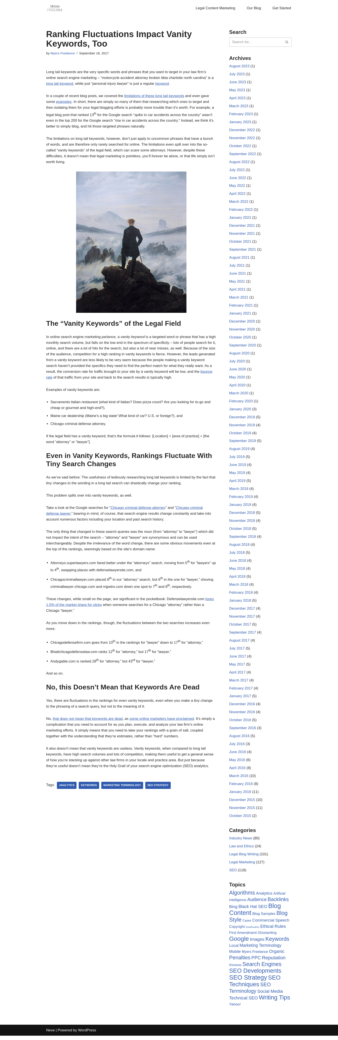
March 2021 (239, 299)
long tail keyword (60, 84)
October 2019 (240, 435)
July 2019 (237, 460)
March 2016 (239, 780)
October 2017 (240, 628)
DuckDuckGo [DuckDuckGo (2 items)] (252, 931)
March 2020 (239, 395)
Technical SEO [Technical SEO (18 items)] (243, 1002)
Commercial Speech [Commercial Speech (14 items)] (270, 924)
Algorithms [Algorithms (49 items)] (242, 898)
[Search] (255, 42)
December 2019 (242, 419)
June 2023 (237, 82)
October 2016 (240, 724)
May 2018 (237, 572)
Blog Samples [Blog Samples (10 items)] (263, 918)
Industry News (240, 843)
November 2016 (242, 716)
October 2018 (240, 532)
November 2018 (242, 524)
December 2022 (242, 131)
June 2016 (237, 756)
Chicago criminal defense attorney (138, 515)
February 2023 (241, 115)
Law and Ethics (241, 851)
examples (64, 102)
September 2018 (242, 540)
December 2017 (242, 612)
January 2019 (240, 508)
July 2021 (237, 267)
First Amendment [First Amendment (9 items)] (243, 938)
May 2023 (237, 90)
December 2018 (242, 516)
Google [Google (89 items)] (239, 943)
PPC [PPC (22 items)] (256, 962)
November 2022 (242, 139)
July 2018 (237, 556)
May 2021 (237, 283)
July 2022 (237, 171)
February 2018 (241, 596)
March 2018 (239, 588)
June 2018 (237, 564)
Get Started (281, 8)
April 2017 (237, 676)
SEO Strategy (158, 792)
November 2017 (242, 620)
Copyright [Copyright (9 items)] (237, 931)
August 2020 (239, 355)
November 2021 (242, 235)
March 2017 (239, 684)
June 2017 (237, 660)
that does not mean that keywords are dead (88, 726)
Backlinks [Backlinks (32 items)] (278, 904)
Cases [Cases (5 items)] (247, 925)
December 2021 (242, 227)
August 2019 (239, 451)
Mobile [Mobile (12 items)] (235, 956)
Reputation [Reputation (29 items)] (274, 962)
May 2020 (237, 379)
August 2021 (239, 259)
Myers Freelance (62, 53)
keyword (163, 84)
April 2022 (237, 195)
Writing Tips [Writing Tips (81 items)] (274, 1002)
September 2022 (242, 155)
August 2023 (239, 66)
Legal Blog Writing (244, 859)
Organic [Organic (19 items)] (277, 956)
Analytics (67, 792)
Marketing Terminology (123, 792)
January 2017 (240, 700)
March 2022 (239, 203)
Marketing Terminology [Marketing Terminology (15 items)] (260, 950)
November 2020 (242, 331)
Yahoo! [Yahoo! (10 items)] (235, 1009)
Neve (50, 1034)
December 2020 (242, 323)
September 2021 (242, 251)
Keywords (89, 792)
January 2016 (240, 796)
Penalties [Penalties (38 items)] (239, 962)
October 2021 (240, 243)
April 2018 (237, 580)
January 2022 (240, 219)
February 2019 (241, 500)
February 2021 (241, 307)
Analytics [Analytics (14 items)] (264, 898)
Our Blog (253, 8)
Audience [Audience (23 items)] (257, 904)
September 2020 (242, 347)
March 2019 (239, 491)
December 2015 (242, 804)
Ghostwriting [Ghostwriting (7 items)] (267, 937)
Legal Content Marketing (215, 8)
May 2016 (237, 764)
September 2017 (242, 636)
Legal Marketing (242, 867)
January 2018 (240, 604)
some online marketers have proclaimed (162, 726)
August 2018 (239, 548)
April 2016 (237, 772)
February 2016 (241, 788)
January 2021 (240, 315)
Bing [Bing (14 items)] (233, 911)
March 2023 (239, 106)
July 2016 (237, 748)
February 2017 (241, 692)
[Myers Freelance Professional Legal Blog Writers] (54, 8)
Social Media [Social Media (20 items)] (270, 995)
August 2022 (239, 163)
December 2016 (242, 708)
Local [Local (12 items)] (234, 950)
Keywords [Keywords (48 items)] (277, 944)
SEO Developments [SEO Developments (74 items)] (255, 975)
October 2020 (240, 339)
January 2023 (240, 123)
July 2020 (237, 363)
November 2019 (242, 427)
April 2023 (237, 98)
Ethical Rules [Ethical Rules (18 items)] (273, 930)
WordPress (87, 1034)
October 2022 (240, 147)
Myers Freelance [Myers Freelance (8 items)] (255, 956)
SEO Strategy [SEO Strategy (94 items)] (248, 982)
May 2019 (237, 476)
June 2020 (237, 371)
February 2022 (241, 211)
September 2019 (242, 443)
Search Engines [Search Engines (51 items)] (262, 969)
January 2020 (240, 411)
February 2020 (241, 403)
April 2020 (237, 387)
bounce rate (87, 378)
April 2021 (237, 291)
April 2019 (237, 483)
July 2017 (237, 652)
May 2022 (237, 187)
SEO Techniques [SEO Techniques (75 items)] (254, 985)
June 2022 (237, 179)
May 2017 (237, 668)
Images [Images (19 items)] (257, 943)
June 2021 (237, 275)
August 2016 (239, 740)
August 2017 (239, 644)
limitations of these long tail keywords (155, 96)
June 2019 (237, 468)
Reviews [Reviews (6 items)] (235, 970)
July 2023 (237, 74)
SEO (233, 875)
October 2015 (240, 820)
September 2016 (242, 732)
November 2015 (242, 812)
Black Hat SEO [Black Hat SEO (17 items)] (252, 911)
